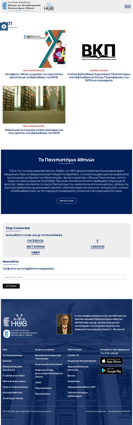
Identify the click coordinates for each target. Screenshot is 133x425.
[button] (4, 26)
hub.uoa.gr (111, 353)
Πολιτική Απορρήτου (96, 411)
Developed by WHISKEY (119, 411)
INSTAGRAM (36, 246)
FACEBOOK (35, 241)
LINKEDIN (97, 246)
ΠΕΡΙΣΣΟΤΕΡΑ (66, 200)
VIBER (35, 252)
